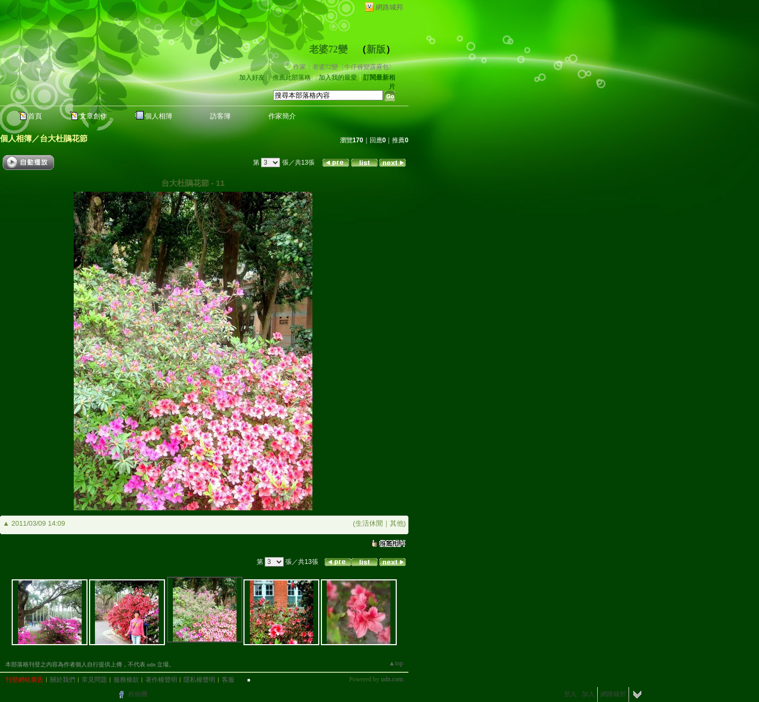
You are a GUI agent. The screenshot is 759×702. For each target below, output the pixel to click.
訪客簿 (220, 116)
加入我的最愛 (338, 77)
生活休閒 (369, 523)
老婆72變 (328, 49)
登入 (570, 694)
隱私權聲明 (199, 679)
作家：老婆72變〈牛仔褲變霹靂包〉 (344, 67)
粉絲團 (137, 694)
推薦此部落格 (292, 77)
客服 (228, 679)
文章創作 (93, 116)
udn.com (392, 679)
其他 (397, 523)
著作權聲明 (161, 679)
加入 (588, 694)
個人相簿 (158, 116)
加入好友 (252, 77)
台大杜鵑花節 (64, 138)
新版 (376, 49)
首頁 (35, 116)
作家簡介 (282, 116)
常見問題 (94, 679)
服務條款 (126, 679)
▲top (396, 663)
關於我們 (62, 679)
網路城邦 (389, 7)
